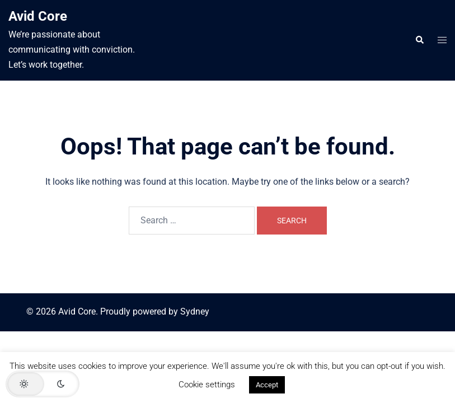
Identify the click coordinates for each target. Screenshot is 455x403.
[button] (419, 40)
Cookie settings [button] (207, 384)
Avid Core (37, 16)
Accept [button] (267, 385)
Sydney (194, 311)
